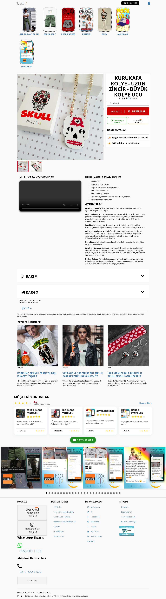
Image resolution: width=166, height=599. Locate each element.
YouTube (93, 531)
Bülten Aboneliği (128, 522)
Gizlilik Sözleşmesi (61, 517)
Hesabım (125, 507)
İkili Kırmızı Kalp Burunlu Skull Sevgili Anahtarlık (125, 375)
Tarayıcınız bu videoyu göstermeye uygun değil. (50, 196)
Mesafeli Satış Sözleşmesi (64, 522)
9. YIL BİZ (57, 507)
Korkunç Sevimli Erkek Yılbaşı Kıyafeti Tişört (36, 375)
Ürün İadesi (58, 531)
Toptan (32, 580)
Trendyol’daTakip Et (32, 512)
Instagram (93, 507)
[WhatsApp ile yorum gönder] (83, 440)
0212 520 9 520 (31, 572)
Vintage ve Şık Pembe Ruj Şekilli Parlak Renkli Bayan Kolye (83, 375)
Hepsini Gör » (145, 403)
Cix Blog (91, 541)
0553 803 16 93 (31, 551)
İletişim (56, 526)
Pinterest (93, 522)
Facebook (93, 517)
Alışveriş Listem (128, 517)
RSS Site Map (94, 536)
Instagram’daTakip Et (32, 527)
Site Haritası (58, 536)
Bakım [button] (30, 276)
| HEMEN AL (128, 110)
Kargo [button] (30, 292)
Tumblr (92, 526)
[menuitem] (29, 21)
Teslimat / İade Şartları (63, 512)
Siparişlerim (126, 512)
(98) (129, 98)
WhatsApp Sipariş (117, 121)
